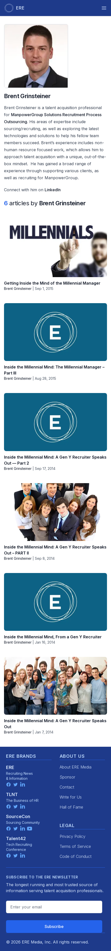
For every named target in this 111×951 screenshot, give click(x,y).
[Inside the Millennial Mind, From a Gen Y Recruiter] (55, 602)
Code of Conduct (75, 856)
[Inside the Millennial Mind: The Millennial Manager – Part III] (55, 332)
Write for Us (71, 797)
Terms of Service (75, 846)
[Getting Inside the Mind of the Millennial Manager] (55, 248)
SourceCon (18, 816)
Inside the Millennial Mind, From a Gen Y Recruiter (53, 636)
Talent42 (16, 838)
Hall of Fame (71, 807)
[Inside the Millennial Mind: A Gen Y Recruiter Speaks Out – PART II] (55, 512)
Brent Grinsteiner (18, 288)
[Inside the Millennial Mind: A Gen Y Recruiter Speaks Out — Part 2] (55, 422)
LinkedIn (53, 189)
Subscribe (54, 926)
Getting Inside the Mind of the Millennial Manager (52, 283)
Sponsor (67, 777)
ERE (10, 767)
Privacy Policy (72, 836)
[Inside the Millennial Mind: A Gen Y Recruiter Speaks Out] (55, 686)
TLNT (12, 794)
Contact (67, 787)
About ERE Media (75, 767)
